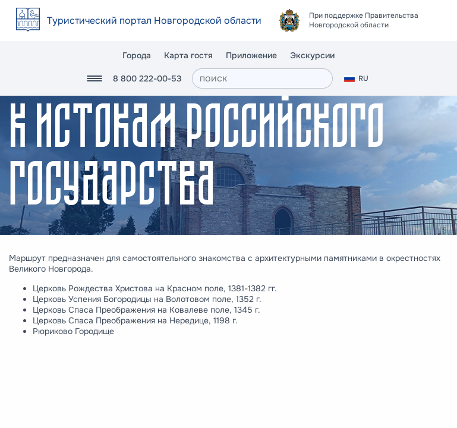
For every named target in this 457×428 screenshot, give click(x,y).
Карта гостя (188, 55)
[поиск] (262, 78)
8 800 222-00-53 (147, 78)
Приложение (251, 55)
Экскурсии (312, 55)
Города (136, 55)
